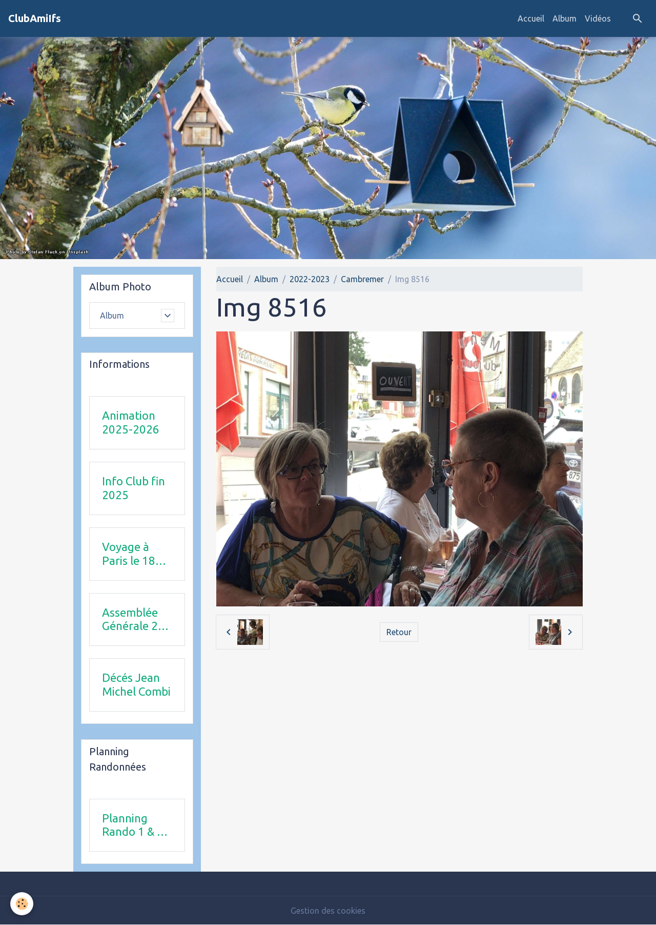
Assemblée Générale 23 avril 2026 (133, 620)
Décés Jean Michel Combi (136, 684)
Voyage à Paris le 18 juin (128, 554)
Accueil (531, 18)
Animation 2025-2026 (130, 422)
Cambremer (362, 279)
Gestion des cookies (328, 910)
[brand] (34, 18)
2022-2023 (310, 279)
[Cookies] (21, 903)
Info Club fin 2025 (133, 488)
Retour (399, 632)
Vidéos (598, 18)
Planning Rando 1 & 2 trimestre (132, 825)
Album (564, 18)
